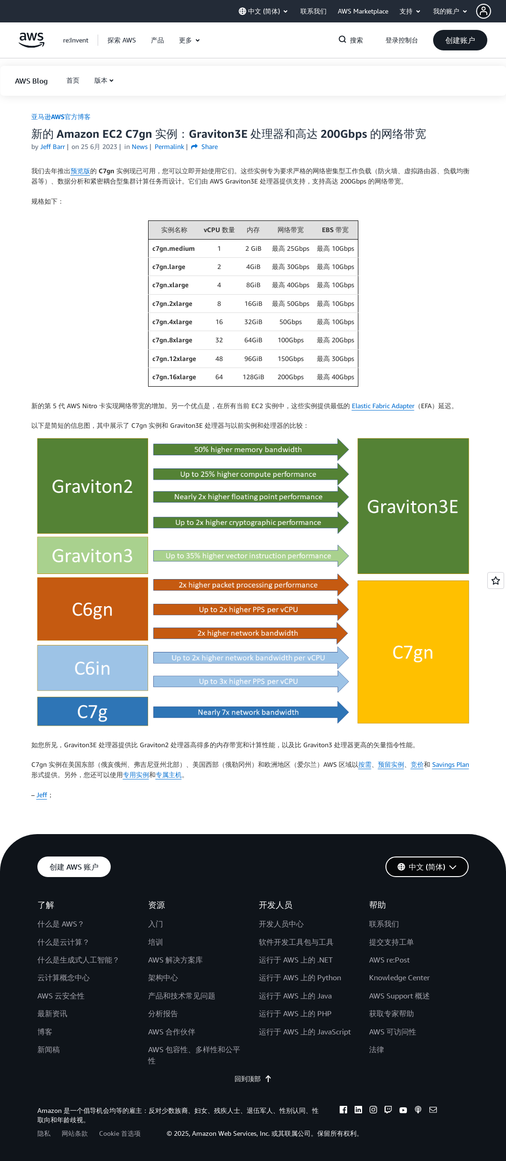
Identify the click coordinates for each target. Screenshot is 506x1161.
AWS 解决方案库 (175, 959)
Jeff (41, 795)
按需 (364, 764)
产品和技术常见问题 (181, 995)
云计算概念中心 (63, 977)
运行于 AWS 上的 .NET (296, 959)
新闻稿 (48, 1049)
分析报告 (163, 1013)
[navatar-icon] (483, 11)
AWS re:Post (389, 959)
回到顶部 (253, 1079)
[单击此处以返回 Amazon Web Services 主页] (31, 45)
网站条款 (75, 1133)
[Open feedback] (495, 580)
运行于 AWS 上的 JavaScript (305, 1031)
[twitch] (388, 1111)
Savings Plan (450, 764)
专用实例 (136, 775)
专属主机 (169, 775)
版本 (100, 80)
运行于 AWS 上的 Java (295, 995)
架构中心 (163, 977)
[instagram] (373, 1111)
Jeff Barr (52, 146)
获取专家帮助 (391, 1013)
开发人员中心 (281, 923)
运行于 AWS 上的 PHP (295, 1013)
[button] (491, 11)
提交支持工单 (391, 942)
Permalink (169, 146)
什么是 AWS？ (61, 923)
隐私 (43, 1133)
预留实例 (391, 764)
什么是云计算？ (63, 942)
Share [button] (204, 146)
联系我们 (384, 923)
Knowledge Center (399, 977)
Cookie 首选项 (120, 1133)
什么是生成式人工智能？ (78, 959)
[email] (433, 1111)
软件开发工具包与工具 (296, 942)
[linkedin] (358, 1111)
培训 (155, 942)
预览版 (80, 171)
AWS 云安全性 (61, 995)
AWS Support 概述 (399, 995)
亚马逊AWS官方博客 (61, 116)
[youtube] (403, 1111)
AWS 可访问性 (392, 1031)
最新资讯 (52, 1013)
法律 (376, 1049)
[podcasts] (418, 1111)
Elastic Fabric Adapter (383, 406)
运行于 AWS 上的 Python (300, 977)
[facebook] (343, 1111)
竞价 (417, 764)
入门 (155, 923)
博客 (44, 1031)
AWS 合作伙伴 (171, 1031)
